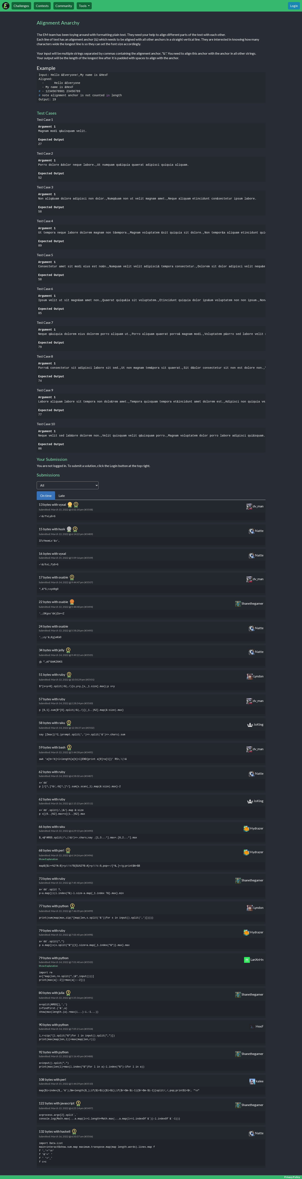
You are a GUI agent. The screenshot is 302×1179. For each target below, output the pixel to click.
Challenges (21, 6)
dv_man (254, 507)
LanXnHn (253, 961)
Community (63, 6)
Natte (256, 532)
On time (46, 496)
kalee (256, 1082)
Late (62, 496)
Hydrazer (253, 829)
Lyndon (255, 677)
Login (294, 6)
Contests (42, 6)
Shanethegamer (249, 605)
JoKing (255, 726)
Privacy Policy (292, 1177)
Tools (83, 6)
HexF (256, 1027)
